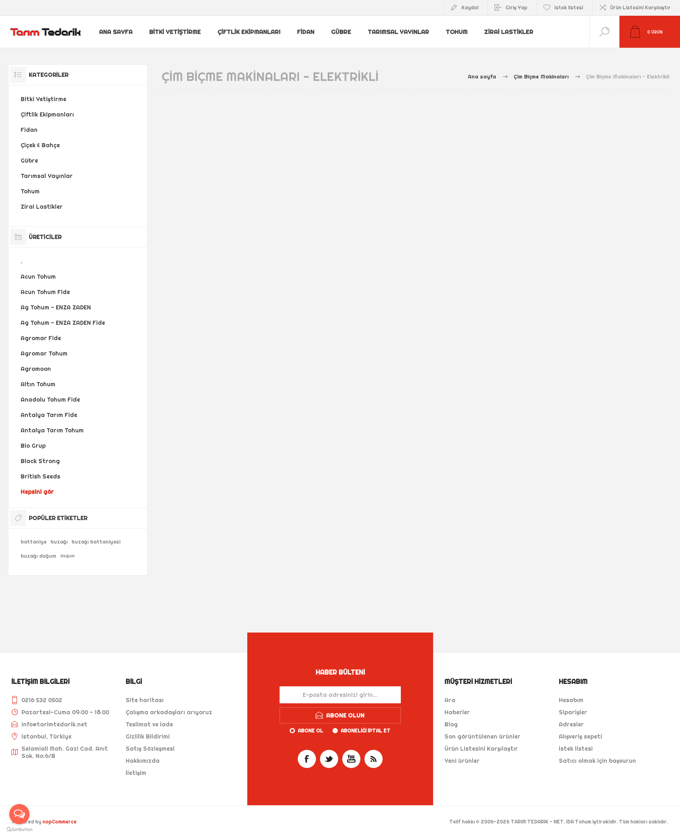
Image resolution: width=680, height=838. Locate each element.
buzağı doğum (38, 556)
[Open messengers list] (19, 814)
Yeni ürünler (462, 760)
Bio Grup (33, 445)
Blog (451, 724)
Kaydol (469, 7)
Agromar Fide (41, 338)
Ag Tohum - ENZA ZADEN (56, 307)
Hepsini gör (37, 491)
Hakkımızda (143, 760)
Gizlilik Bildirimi (148, 736)
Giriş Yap (516, 7)
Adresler (571, 724)
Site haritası (145, 700)
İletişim (136, 773)
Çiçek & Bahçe (40, 145)
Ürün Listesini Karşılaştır (640, 7)
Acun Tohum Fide (45, 292)
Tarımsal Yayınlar (399, 32)
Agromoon (36, 368)
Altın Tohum (38, 384)
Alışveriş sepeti (580, 736)
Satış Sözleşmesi (150, 748)
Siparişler (573, 712)
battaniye (33, 542)
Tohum (458, 32)
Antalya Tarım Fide (49, 415)
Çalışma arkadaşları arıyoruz (169, 712)
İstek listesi (576, 748)
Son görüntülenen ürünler (482, 736)
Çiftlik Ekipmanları (249, 32)
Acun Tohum (38, 276)
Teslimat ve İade (149, 724)
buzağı (59, 542)
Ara (449, 700)
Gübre (342, 32)
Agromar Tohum (44, 353)
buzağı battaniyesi (96, 542)
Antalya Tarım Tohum (52, 430)
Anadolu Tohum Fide (50, 399)
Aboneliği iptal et (365, 731)
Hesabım (571, 700)
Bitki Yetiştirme (176, 32)
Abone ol (310, 731)
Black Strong (40, 461)
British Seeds (40, 476)
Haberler (457, 712)
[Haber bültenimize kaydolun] (340, 694)
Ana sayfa (116, 32)
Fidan (306, 32)
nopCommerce (59, 822)
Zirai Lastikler (510, 32)
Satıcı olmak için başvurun (597, 760)
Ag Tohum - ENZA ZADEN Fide (63, 322)
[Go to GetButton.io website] (19, 829)
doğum (67, 556)
